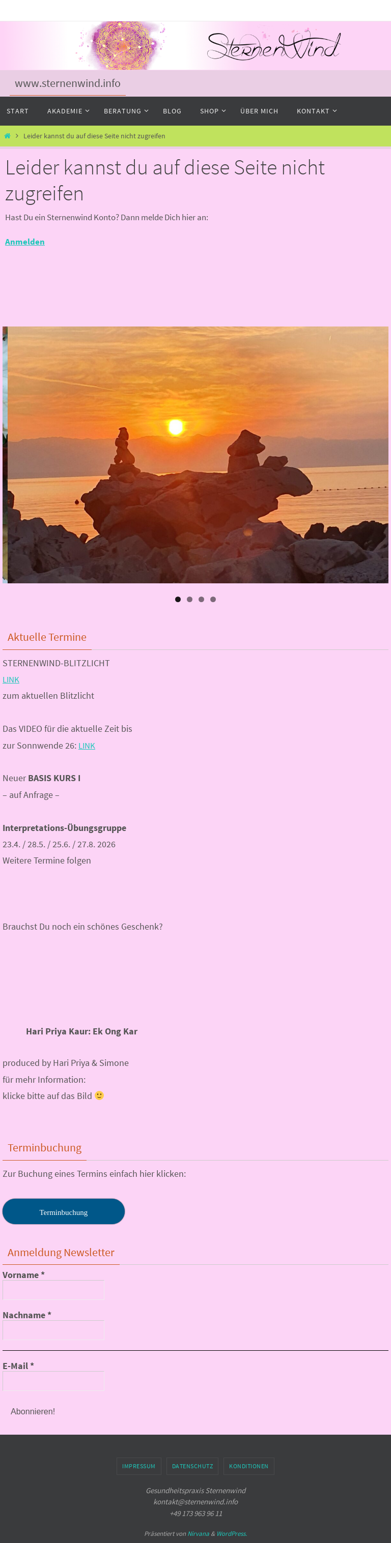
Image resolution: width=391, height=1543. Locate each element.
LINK (12, 679)
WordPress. (231, 1533)
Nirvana (198, 1533)
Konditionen (249, 1466)
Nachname (27, 1315)
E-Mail (18, 1366)
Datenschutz (192, 1466)
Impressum (139, 1466)
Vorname (24, 1275)
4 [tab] (213, 599)
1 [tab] (178, 599)
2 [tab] (189, 599)
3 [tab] (201, 599)
